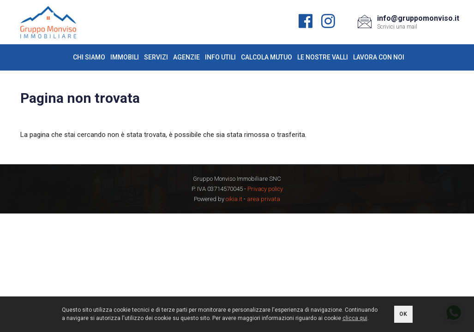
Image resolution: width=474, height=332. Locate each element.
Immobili (124, 57)
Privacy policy (265, 188)
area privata (263, 199)
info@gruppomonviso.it (418, 18)
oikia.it (234, 199)
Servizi (156, 57)
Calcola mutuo (266, 57)
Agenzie (186, 57)
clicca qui (354, 318)
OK (403, 314)
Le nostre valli (322, 57)
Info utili (220, 57)
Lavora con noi (378, 57)
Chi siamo (89, 57)
